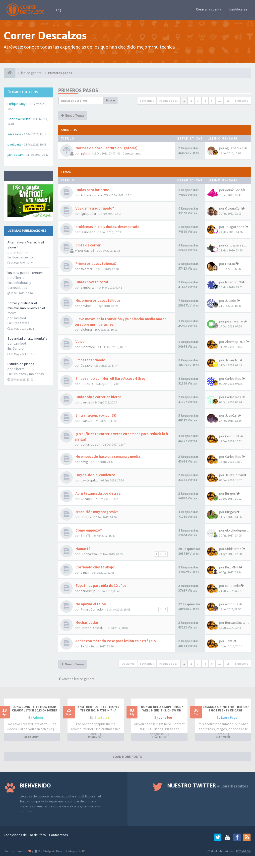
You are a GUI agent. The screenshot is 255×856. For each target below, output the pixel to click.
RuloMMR (232, 567)
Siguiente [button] (241, 100)
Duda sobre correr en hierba (98, 396)
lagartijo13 (233, 282)
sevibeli (86, 306)
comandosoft (90, 444)
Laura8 (230, 263)
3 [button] (198, 100)
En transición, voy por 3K (95, 415)
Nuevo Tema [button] (72, 115)
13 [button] (227, 100)
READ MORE (31, 737)
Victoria (86, 329)
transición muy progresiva (97, 511)
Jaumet (86, 402)
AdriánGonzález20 (94, 195)
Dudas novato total (91, 282)
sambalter (88, 287)
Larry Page (229, 717)
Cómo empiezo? (88, 530)
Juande (230, 300)
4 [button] (205, 100)
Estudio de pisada (20, 364)
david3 (89, 250)
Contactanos (58, 835)
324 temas (147, 100)
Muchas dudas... (88, 622)
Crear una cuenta (208, 9)
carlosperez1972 (237, 245)
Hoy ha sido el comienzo (95, 474)
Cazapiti (87, 365)
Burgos (230, 493)
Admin (38, 717)
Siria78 (86, 535)
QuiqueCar (88, 213)
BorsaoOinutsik (92, 627)
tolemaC (87, 269)
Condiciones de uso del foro (25, 835)
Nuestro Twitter (207, 785)
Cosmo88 (232, 436)
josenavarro (234, 321)
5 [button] (212, 100)
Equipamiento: (23, 257)
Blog (58, 9)
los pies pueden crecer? (25, 272)
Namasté (82, 548)
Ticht (84, 646)
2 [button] (191, 100)
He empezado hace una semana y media (107, 456)
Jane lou (165, 717)
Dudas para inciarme (92, 189)
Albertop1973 (91, 347)
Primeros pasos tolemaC (95, 263)
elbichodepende (237, 530)
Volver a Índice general (76, 679)
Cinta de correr (88, 245)
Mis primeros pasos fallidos (98, 300)
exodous (231, 604)
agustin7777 (234, 148)
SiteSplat (101, 717)
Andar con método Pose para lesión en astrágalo (115, 640)
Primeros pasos (78, 90)
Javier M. (231, 360)
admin (86, 153)
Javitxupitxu (89, 480)
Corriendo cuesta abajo (94, 567)
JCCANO (87, 384)
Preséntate (20, 323)
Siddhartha (89, 554)
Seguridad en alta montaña (27, 338)
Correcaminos (132, 153)
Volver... (82, 341)
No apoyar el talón (90, 604)
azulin (85, 572)
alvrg (84, 462)
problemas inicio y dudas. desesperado (107, 226)
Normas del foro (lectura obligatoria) (106, 148)
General (18, 348)
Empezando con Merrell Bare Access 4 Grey (110, 378)
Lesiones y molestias (28, 374)
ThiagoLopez (234, 227)
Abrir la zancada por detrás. (98, 493)
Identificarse (238, 9)
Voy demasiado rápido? (94, 208)
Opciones (128, 663)
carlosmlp (88, 591)
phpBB (81, 851)
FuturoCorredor (92, 609)
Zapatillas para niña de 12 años (101, 585)
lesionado (88, 232)
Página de (168, 100)
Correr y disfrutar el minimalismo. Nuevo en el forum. (26, 308)
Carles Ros (233, 378)
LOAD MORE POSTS (127, 756)
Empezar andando (90, 360)
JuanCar (87, 420)
